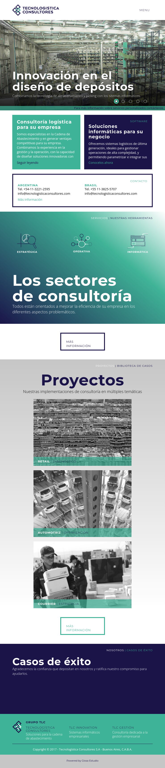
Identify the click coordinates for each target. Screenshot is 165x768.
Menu (145, 10)
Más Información (78, 344)
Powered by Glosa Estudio (82, 760)
